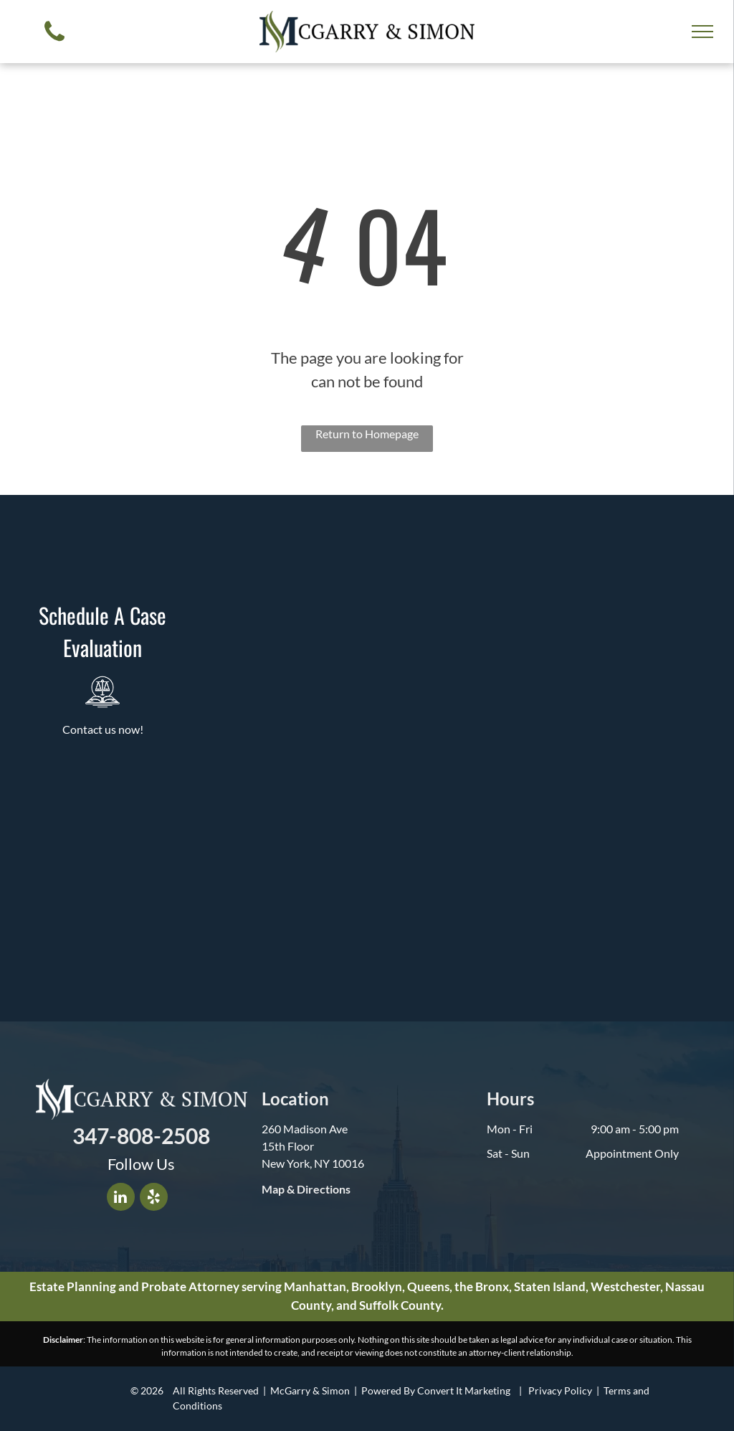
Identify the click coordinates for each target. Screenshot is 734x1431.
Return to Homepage (367, 433)
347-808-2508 (141, 1135)
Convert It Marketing (463, 1390)
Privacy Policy (560, 1390)
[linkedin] (121, 1198)
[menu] (702, 31)
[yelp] (154, 1198)
